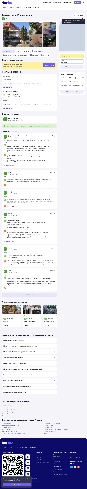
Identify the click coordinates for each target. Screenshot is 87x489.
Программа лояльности (60, 459)
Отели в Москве (6, 406)
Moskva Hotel (6, 429)
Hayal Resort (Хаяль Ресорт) (10, 431)
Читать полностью (10, 165)
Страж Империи (7, 427)
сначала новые (15, 131)
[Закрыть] (83, 20)
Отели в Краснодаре (8, 414)
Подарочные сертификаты (57, 455)
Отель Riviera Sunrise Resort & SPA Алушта (14, 433)
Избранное (67, 2)
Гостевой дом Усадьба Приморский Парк (56, 429)
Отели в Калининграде (8, 412)
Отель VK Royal (48, 425)
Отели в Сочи (6, 408)
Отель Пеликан (6, 423)
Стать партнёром (58, 469)
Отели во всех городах (8, 416)
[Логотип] (7, 3)
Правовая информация (42, 462)
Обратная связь (75, 457)
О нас (37, 455)
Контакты (38, 459)
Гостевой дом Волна (50, 431)
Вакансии (38, 457)
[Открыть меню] (84, 3)
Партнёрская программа (60, 474)
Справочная (47, 2)
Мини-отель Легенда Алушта (10, 425)
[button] (27, 456)
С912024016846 (39, 83)
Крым (45, 433)
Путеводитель (57, 2)
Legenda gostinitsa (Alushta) (52, 423)
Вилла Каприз (48, 427)
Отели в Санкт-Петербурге (10, 410)
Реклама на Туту (57, 472)
